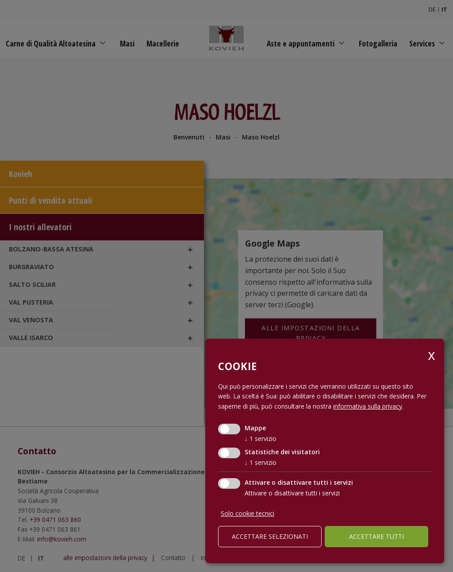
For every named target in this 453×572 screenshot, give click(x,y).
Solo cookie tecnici (247, 513)
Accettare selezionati (270, 536)
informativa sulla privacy (367, 406)
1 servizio (260, 438)
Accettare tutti (376, 536)
